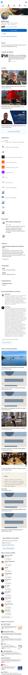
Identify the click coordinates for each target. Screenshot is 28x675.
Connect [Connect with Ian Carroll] (8, 589)
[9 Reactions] (3, 655)
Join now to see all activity (14, 131)
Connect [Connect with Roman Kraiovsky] (8, 607)
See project (5, 259)
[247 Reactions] (3, 648)
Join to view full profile (8, 548)
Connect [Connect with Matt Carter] (8, 613)
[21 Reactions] (2, 628)
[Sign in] (26, 2)
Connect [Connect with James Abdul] (8, 595)
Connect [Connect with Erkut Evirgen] (8, 601)
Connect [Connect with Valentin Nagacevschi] (8, 565)
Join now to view (6, 342)
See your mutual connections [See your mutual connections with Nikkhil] (11, 26)
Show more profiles (6, 617)
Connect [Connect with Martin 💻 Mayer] (8, 559)
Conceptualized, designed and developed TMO (13, 247)
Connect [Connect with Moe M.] (8, 571)
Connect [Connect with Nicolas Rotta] (8, 583)
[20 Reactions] (2, 641)
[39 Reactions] (3, 662)
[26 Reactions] (3, 669)
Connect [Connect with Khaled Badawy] (8, 577)
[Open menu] (26, 16)
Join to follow (14, 30)
